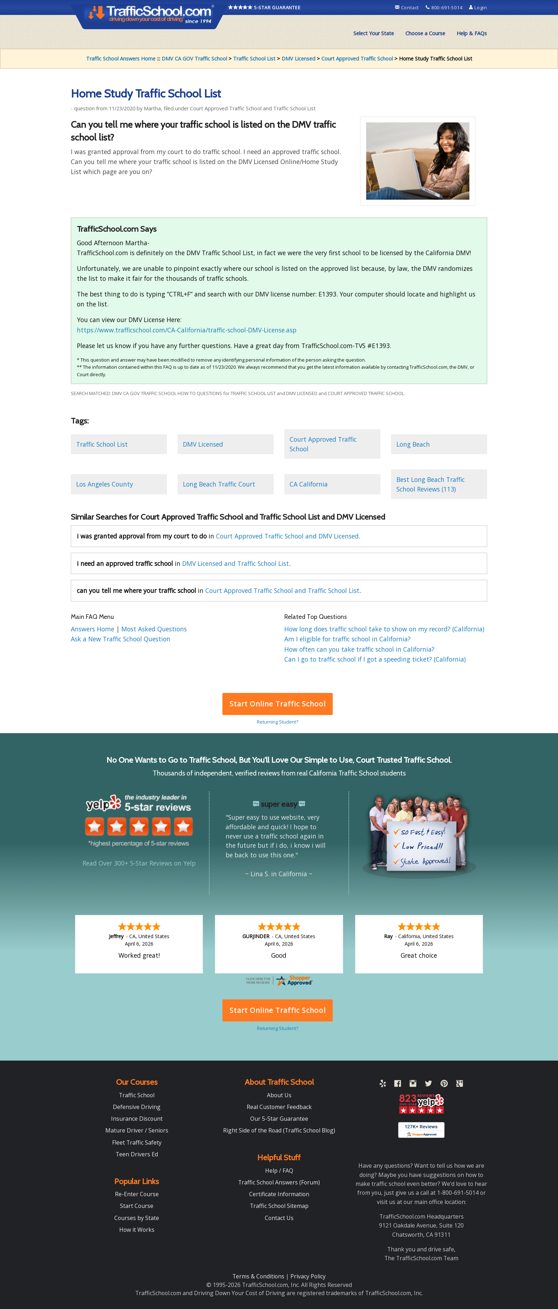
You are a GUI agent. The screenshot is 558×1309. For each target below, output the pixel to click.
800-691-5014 (445, 7)
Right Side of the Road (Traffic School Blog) (279, 1130)
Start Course (136, 1206)
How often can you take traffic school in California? (359, 649)
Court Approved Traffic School (357, 58)
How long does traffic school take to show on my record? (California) (384, 629)
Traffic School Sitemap (279, 1206)
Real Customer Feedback (279, 1107)
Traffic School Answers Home (121, 58)
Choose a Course (425, 33)
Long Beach (413, 444)
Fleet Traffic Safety (137, 1142)
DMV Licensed (298, 58)
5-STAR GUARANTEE (264, 7)
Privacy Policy (308, 1276)
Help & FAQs (472, 33)
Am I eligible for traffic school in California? (347, 639)
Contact (407, 7)
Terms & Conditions (259, 1276)
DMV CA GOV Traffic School (194, 58)
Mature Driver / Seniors (136, 1130)
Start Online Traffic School (277, 704)
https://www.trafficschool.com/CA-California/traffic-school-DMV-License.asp (186, 330)
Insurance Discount (137, 1119)
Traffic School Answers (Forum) (279, 1182)
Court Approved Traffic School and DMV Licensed (287, 536)
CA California (309, 484)
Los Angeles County (104, 484)
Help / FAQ (279, 1170)
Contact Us (279, 1218)
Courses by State (136, 1218)
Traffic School (136, 1095)
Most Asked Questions (154, 629)
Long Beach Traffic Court (219, 484)
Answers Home (93, 629)
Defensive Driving (136, 1107)
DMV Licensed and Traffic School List (235, 563)
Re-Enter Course (137, 1194)
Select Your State (373, 33)
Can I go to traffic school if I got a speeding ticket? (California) (375, 659)
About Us (279, 1095)
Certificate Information (279, 1194)
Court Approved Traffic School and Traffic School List (282, 590)
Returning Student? (277, 722)
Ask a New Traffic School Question (120, 639)
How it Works (136, 1230)
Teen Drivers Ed (137, 1154)
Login (478, 7)
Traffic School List (254, 58)
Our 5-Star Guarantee (279, 1119)
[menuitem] (374, 33)
